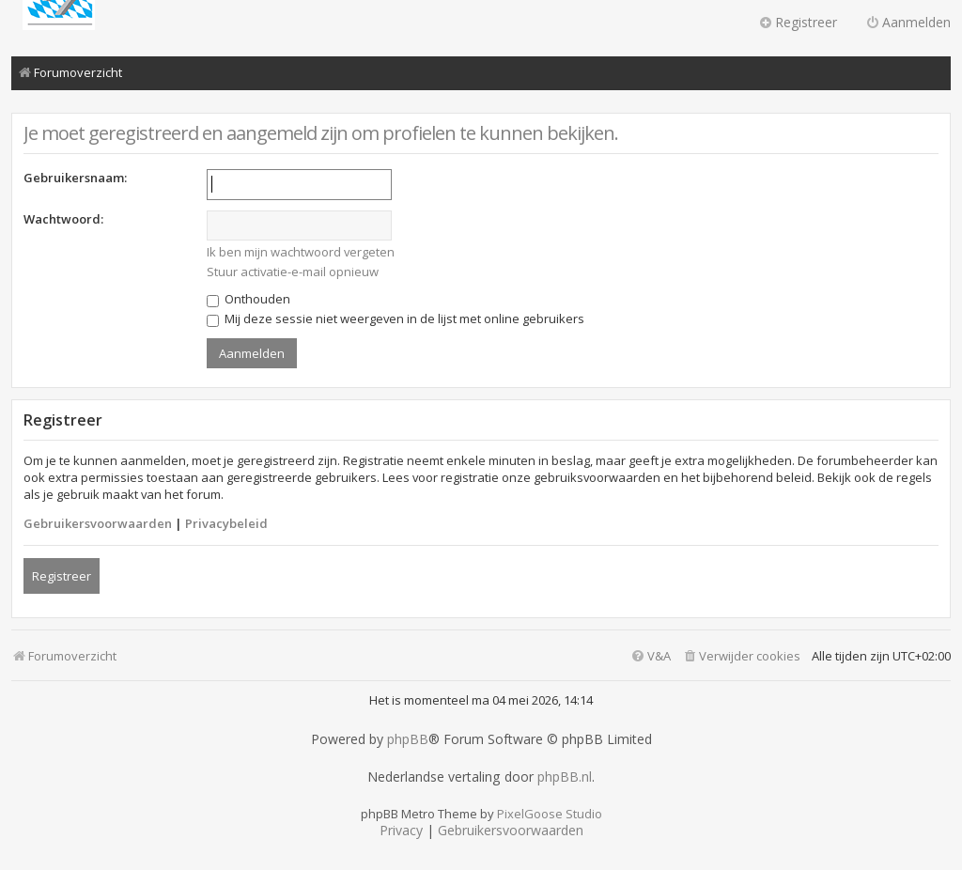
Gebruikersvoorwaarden (97, 523)
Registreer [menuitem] (797, 22)
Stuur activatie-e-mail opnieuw (293, 271)
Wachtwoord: (63, 218)
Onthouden (248, 298)
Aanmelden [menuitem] (908, 22)
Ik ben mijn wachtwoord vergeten (301, 251)
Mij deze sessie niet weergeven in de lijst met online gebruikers (395, 318)
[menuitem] (741, 656)
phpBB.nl (564, 777)
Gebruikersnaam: (75, 177)
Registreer (61, 575)
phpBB (407, 739)
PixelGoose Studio (549, 813)
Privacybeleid (226, 523)
